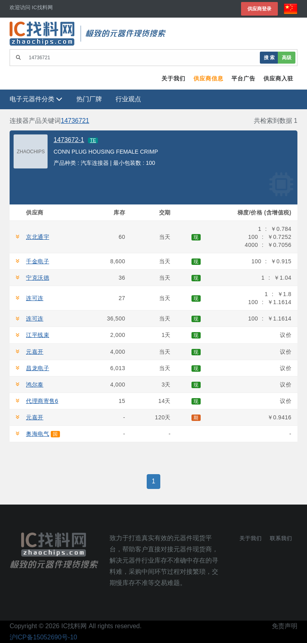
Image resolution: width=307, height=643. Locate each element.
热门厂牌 (89, 99)
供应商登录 (259, 9)
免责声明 (284, 626)
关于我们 (173, 78)
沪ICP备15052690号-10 (43, 637)
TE (93, 140)
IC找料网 (74, 626)
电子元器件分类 (36, 99)
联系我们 (281, 538)
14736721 (75, 120)
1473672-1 (69, 139)
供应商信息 (208, 78)
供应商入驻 (278, 78)
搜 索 (269, 57)
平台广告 (243, 78)
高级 (286, 57)
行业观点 (128, 99)
